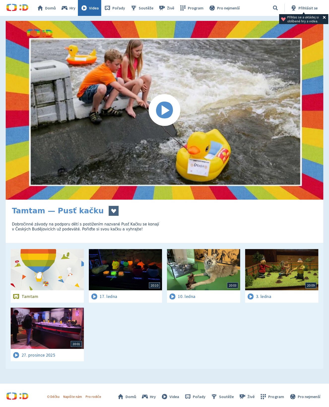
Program (191, 8)
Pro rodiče (93, 396)
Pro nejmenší (224, 8)
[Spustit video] (164, 110)
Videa (89, 8)
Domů (46, 8)
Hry (68, 8)
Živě (166, 8)
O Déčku (53, 396)
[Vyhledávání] (275, 8)
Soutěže (141, 8)
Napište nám (72, 396)
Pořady (114, 8)
